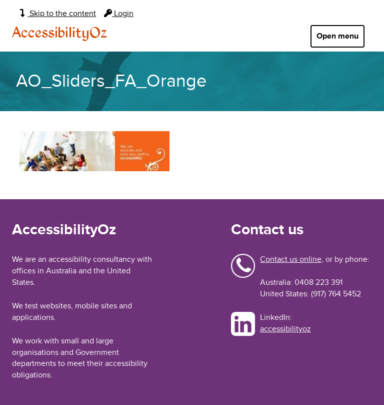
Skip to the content (58, 14)
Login (119, 14)
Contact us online (291, 259)
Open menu (337, 36)
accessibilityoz (285, 329)
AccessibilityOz (59, 33)
